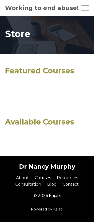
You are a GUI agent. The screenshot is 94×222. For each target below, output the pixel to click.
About (22, 177)
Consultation (28, 184)
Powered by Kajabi (47, 209)
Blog (52, 184)
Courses (43, 177)
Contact (71, 184)
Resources (67, 177)
